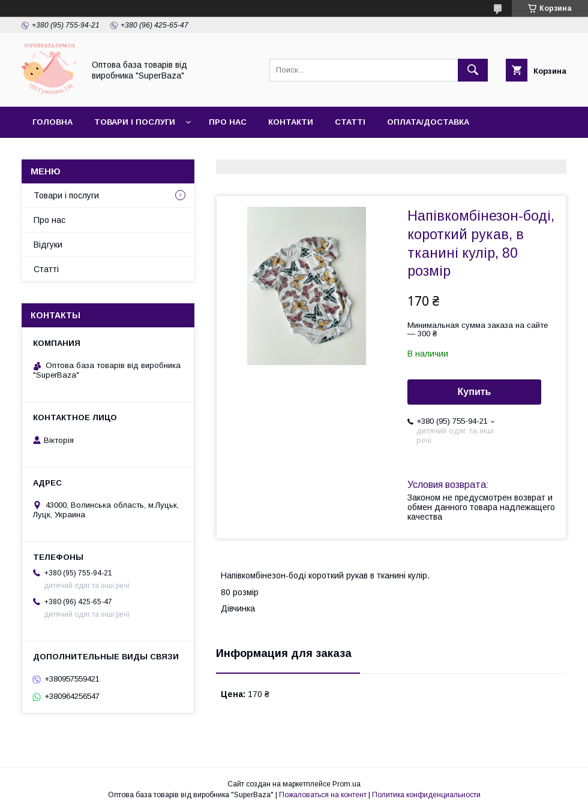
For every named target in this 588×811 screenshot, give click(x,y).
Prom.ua (346, 784)
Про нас (228, 121)
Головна (52, 121)
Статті (350, 121)
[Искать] (473, 70)
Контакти (290, 121)
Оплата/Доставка (428, 121)
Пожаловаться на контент (323, 795)
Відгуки (48, 244)
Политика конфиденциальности (426, 795)
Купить (474, 392)
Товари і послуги (134, 121)
